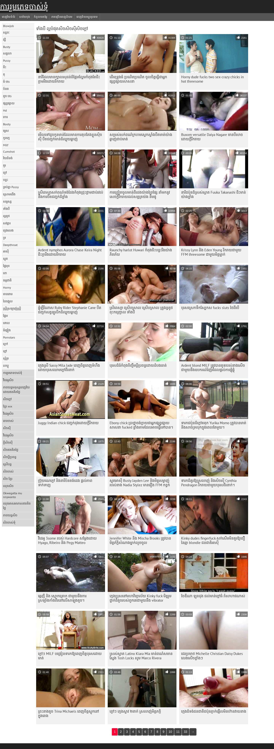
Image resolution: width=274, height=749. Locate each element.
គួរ (4, 165)
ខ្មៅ (5, 351)
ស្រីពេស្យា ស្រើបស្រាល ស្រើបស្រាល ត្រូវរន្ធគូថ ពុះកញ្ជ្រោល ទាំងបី (141, 309)
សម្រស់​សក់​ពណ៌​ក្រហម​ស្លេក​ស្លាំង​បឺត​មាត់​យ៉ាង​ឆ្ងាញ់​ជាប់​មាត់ (141, 136)
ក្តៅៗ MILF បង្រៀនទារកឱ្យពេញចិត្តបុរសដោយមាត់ (70, 655)
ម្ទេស (6, 131)
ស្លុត (5, 258)
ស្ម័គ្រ (6, 358)
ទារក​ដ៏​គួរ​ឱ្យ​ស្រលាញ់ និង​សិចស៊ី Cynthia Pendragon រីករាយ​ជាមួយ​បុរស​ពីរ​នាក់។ (209, 482)
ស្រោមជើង (9, 194)
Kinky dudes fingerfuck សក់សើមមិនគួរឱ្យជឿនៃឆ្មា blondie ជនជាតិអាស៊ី (213, 540)
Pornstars (9, 337)
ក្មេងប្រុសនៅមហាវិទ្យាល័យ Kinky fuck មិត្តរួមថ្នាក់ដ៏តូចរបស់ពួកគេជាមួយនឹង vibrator (140, 598)
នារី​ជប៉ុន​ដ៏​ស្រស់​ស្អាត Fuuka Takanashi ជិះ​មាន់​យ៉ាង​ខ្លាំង (213, 194)
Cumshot (9, 151)
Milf (5, 145)
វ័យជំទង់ (8, 158)
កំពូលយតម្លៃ (40, 16)
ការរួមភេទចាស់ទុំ (24, 6)
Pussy (6, 60)
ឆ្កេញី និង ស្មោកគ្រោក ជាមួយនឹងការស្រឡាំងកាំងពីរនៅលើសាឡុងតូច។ (62, 598)
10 (170, 731)
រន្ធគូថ (6, 216)
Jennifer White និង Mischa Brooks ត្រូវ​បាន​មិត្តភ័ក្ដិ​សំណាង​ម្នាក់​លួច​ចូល (140, 540)
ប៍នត (6, 89)
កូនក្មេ (6, 138)
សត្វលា (7, 53)
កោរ (5, 117)
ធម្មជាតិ (7, 280)
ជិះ (4, 67)
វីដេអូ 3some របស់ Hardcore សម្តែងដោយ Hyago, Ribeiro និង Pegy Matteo (67, 540)
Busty (6, 47)
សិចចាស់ (8, 471)
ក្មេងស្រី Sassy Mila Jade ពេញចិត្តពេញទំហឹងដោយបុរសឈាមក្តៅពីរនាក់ (69, 367)
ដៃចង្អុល (8, 301)
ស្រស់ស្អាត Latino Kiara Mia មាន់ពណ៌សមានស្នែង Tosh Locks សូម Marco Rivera (141, 655)
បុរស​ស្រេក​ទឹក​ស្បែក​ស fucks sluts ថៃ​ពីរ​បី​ (210, 307)
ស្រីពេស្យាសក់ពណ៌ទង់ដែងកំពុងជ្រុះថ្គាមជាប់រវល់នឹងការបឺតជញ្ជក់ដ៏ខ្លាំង (70, 194)
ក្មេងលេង (8, 230)
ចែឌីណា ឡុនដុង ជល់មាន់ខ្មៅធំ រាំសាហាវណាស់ (213, 596)
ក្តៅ (5, 172)
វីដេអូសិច (8, 380)
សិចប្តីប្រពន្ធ (9, 457)
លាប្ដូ (6, 365)
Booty (6, 124)
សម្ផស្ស (7, 201)
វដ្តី (4, 40)
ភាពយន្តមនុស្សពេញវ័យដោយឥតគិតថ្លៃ (16, 389)
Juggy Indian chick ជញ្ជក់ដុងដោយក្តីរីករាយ (68, 423)
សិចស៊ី (7, 428)
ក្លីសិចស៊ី (8, 442)
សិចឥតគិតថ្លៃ (10, 450)
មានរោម (8, 294)
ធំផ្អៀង (7, 330)
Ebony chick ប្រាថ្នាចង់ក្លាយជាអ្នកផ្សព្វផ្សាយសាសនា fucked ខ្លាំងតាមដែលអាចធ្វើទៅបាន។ (141, 425)
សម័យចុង (24, 16)
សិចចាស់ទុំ (9, 522)
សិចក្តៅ (7, 399)
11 (178, 731)
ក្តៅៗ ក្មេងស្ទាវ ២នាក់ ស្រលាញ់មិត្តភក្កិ (135, 711)
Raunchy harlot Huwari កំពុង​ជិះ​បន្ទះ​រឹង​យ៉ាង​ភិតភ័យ (141, 252)
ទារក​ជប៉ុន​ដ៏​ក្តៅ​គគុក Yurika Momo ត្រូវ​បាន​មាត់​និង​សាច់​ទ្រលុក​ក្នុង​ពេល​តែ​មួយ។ (213, 425)
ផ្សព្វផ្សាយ (8, 103)
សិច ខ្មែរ (7, 479)
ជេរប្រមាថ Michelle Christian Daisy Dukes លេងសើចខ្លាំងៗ (212, 655)
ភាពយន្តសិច (10, 515)
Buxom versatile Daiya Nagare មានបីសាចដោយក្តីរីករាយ (212, 136)
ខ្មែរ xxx (7, 406)
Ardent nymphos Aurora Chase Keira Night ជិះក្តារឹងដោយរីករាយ (70, 252)
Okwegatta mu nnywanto (12, 495)
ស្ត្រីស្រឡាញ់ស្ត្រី (12, 308)
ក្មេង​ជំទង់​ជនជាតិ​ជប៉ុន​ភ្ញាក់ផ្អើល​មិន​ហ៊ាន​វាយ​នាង (213, 711)
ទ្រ (4, 238)
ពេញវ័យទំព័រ (8, 16)
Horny (7, 287)
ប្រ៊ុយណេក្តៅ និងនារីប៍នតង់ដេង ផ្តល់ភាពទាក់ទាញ (65, 482)
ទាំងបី (6, 209)
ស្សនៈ (6, 32)
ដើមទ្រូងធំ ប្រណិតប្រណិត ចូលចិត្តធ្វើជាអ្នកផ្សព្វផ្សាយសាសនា (138, 79)
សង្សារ (7, 223)
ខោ (5, 273)
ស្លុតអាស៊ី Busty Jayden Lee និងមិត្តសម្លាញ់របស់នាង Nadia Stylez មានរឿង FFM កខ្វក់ (140, 482)
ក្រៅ (5, 344)
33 (185, 731)
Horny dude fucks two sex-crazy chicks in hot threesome (212, 79)
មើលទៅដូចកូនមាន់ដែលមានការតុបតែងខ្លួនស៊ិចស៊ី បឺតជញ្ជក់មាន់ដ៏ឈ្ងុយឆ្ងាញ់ (70, 136)
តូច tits (7, 96)
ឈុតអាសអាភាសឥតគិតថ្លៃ (17, 505)
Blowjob (8, 26)
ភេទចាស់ (8, 421)
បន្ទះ (5, 180)
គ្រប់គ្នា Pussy (11, 187)
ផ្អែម (5, 316)
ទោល (6, 323)
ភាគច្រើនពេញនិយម (61, 16)
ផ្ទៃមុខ (6, 266)
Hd (5, 110)
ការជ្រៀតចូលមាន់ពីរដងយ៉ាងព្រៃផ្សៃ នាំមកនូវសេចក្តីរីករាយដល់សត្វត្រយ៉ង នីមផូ (140, 194)
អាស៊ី (6, 251)
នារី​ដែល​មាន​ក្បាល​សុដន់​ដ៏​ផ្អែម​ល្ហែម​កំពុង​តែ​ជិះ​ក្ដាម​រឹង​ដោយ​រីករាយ (69, 79)
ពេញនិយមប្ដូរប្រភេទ (87, 16)
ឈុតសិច (8, 486)
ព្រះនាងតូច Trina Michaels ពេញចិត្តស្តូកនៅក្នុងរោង (68, 713)
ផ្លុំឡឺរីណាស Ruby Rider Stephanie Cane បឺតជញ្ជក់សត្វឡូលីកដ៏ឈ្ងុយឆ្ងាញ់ (69, 309)
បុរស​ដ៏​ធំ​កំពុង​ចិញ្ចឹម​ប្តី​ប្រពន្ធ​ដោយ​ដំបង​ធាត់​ (138, 365)
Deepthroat (10, 245)
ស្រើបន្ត (7, 464)
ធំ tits (6, 81)
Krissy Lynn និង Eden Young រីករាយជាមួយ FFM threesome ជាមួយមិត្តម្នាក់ (211, 252)
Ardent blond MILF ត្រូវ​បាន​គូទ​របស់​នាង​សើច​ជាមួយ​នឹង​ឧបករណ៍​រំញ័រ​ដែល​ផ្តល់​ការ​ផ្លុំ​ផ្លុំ (213, 367)
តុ (4, 74)
